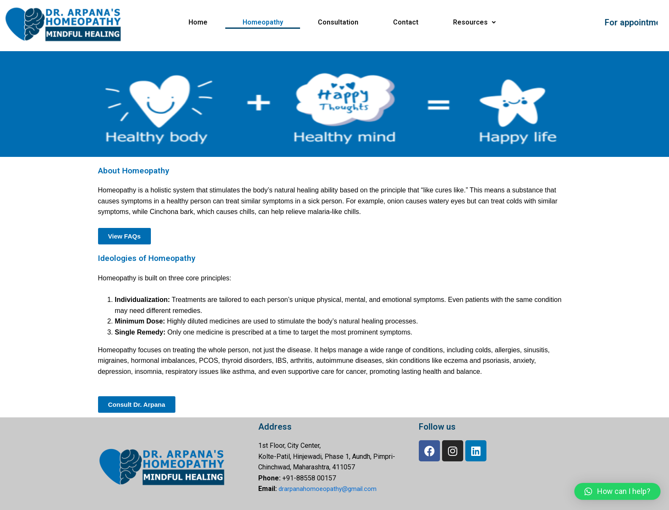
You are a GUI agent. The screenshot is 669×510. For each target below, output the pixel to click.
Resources (474, 22)
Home (198, 22)
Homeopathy (263, 22)
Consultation (338, 22)
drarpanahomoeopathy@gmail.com (329, 489)
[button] (617, 491)
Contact (405, 22)
